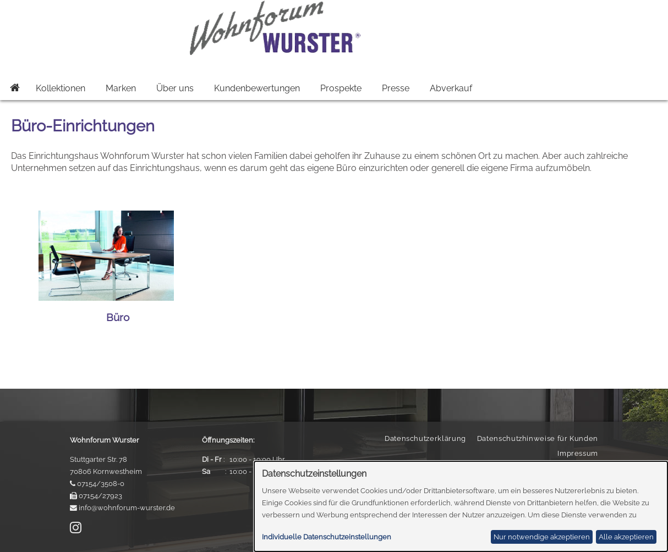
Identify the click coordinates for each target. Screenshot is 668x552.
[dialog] (461, 506)
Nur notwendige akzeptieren (542, 537)
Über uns (175, 88)
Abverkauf (451, 88)
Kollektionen (60, 88)
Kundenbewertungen (257, 88)
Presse (395, 88)
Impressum (577, 453)
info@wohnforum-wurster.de (127, 508)
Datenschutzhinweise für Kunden (537, 438)
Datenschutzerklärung (425, 438)
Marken (121, 88)
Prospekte (341, 88)
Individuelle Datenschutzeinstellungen (326, 537)
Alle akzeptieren (626, 537)
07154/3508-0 (100, 483)
